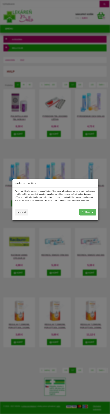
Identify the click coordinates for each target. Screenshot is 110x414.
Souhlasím (88, 212)
